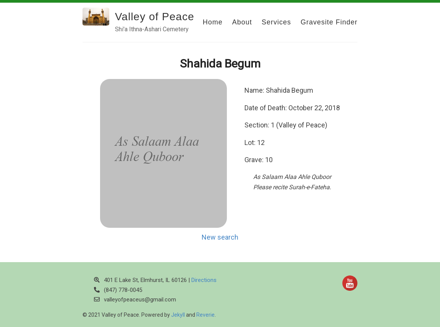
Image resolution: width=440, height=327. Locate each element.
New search (220, 237)
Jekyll (178, 315)
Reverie (205, 315)
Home (213, 22)
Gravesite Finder (329, 22)
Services (276, 22)
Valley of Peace (154, 17)
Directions (204, 280)
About (242, 22)
